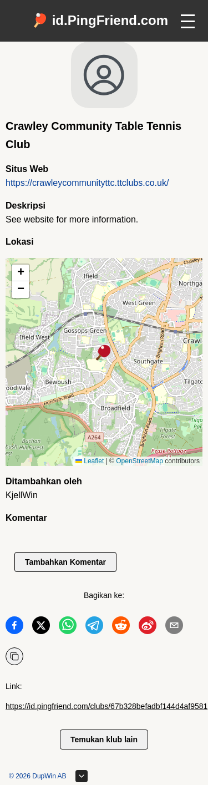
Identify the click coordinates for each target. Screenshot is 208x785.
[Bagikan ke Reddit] (121, 627)
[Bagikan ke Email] (174, 627)
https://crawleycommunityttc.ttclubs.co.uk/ (87, 183)
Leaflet (89, 461)
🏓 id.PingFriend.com (100, 20)
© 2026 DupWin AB (38, 776)
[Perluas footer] (81, 776)
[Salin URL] (14, 656)
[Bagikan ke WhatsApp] (68, 627)
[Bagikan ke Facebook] (14, 627)
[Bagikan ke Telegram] (94, 627)
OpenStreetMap (139, 461)
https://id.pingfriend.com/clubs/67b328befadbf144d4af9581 (106, 706)
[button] (104, 353)
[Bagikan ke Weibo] (147, 627)
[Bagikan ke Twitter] (41, 627)
